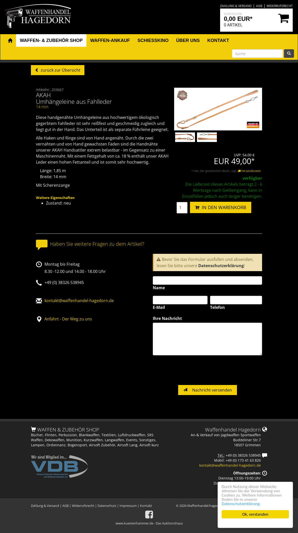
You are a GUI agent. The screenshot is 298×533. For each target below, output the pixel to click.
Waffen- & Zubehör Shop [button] (51, 40)
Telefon (217, 307)
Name (159, 287)
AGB (259, 6)
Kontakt (146, 505)
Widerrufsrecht (280, 6)
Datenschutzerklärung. (241, 503)
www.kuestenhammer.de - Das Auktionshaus (149, 523)
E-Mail (159, 307)
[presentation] (191, 370)
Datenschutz (106, 505)
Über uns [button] (188, 40)
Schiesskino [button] (153, 40)
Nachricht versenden (207, 390)
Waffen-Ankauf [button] (110, 40)
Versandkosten (249, 171)
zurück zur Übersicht (60, 70)
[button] (10, 40)
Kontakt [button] (218, 40)
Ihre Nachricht (167, 318)
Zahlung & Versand (236, 6)
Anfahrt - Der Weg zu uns (68, 319)
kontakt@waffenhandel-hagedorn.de (79, 300)
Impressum (128, 505)
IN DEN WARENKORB (220, 207)
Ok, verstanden (255, 514)
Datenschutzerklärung (221, 265)
